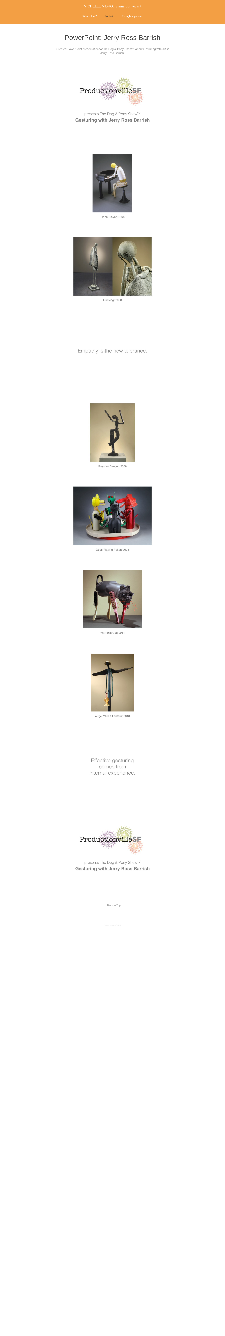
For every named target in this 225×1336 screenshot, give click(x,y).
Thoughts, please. (132, 16)
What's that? (90, 16)
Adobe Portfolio (116, 925)
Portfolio (109, 16)
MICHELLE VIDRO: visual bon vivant (112, 6)
